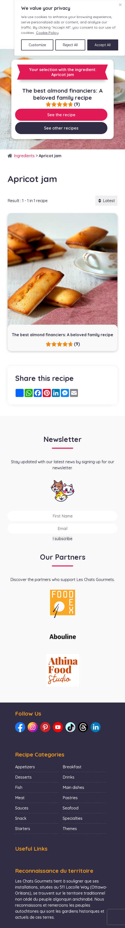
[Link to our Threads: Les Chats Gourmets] (83, 727)
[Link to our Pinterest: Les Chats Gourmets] (45, 727)
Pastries (70, 797)
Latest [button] (106, 200)
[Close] (120, 5)
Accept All (103, 45)
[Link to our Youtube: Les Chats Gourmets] (58, 727)
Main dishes (73, 787)
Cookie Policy (47, 32)
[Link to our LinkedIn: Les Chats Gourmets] (96, 727)
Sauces (21, 807)
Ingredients (24, 155)
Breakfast (72, 766)
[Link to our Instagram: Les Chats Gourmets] (33, 727)
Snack (20, 818)
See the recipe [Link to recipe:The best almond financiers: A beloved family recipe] (61, 114)
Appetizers (25, 766)
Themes (70, 828)
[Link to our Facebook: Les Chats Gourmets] (20, 727)
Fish (18, 787)
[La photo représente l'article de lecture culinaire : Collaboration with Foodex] (62, 603)
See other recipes (61, 128)
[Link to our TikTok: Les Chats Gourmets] (70, 727)
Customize (37, 45)
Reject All (70, 45)
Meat (20, 797)
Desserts (23, 777)
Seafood (70, 807)
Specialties (72, 818)
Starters (22, 828)
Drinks (68, 777)
